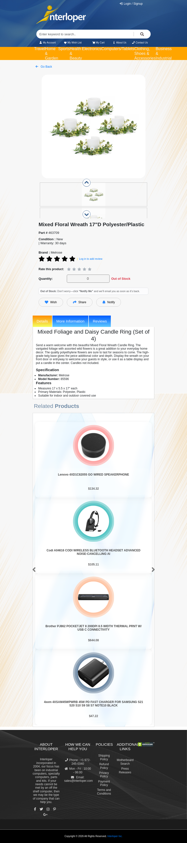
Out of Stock (120, 279)
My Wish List (72, 42)
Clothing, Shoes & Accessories (145, 53)
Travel (39, 49)
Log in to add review (90, 258)
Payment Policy (104, 783)
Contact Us (140, 42)
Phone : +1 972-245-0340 (78, 761)
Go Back (44, 66)
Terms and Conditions (104, 791)
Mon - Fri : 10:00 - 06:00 (78, 770)
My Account (47, 42)
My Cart (98, 42)
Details (42, 321)
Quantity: (46, 279)
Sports (64, 49)
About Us (119, 42)
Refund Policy (104, 766)
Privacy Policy (104, 774)
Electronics (91, 49)
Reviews (100, 321)
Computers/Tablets (117, 49)
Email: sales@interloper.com (78, 779)
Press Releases (125, 770)
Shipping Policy (104, 757)
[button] (151, 570)
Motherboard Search (125, 761)
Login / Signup (131, 3)
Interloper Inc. (114, 836)
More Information (70, 321)
